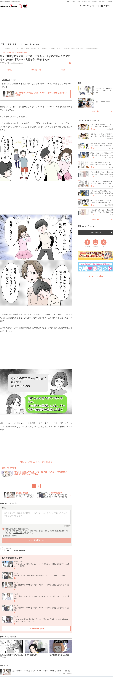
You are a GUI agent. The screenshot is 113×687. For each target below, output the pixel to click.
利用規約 (7, 535)
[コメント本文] (36, 517)
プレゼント (101, 1)
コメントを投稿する (36, 540)
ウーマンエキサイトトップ (89, 6)
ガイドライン (18, 533)
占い (95, 1)
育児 (9, 44)
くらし (73, 1)
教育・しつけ (18, 44)
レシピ (78, 1)
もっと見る (95, 111)
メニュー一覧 (108, 1)
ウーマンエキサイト (17, 63)
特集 (79, 83)
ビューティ (85, 1)
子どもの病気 (34, 44)
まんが (91, 1)
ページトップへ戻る (95, 276)
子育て (68, 1)
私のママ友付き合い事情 (19, 52)
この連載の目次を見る (36, 628)
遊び (26, 44)
